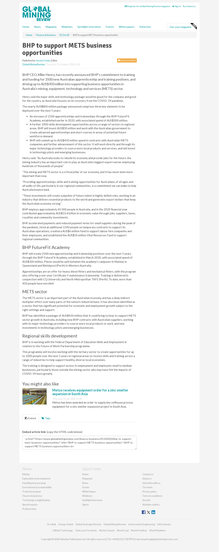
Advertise (145, 26)
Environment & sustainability (37, 487)
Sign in (176, 6)
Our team (147, 487)
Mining (25, 474)
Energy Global (65, 524)
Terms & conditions (152, 495)
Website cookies (150, 504)
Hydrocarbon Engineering (141, 524)
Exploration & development (36, 478)
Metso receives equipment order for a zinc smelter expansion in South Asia (90, 392)
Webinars (67, 26)
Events (110, 26)
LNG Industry (164, 524)
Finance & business (32, 495)
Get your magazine (183, 26)
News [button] (37, 26)
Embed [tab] (30, 418)
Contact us (189, 6)
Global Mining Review (33, 64)
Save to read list (127, 60)
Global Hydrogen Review (88, 524)
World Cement (107, 530)
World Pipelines (157, 530)
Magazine (51, 26)
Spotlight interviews (89, 26)
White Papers (89, 491)
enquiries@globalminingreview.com (159, 539)
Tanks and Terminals (86, 530)
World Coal (123, 530)
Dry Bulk (51, 524)
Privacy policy (149, 491)
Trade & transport (31, 491)
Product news (29, 508)
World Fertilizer (139, 530)
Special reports (29, 504)
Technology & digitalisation (36, 500)
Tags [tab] (46, 418)
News (85, 482)
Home (25, 26)
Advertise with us (151, 482)
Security (146, 500)
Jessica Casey (43, 60)
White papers (127, 26)
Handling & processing (33, 482)
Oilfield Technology (63, 530)
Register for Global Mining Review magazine (147, 6)
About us (146, 478)
